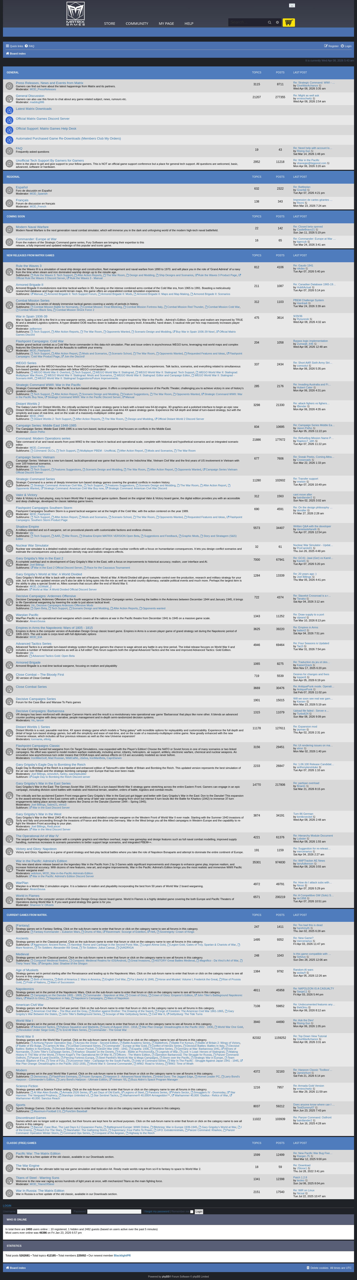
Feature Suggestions (134, 394)
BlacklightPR (122, 1255)
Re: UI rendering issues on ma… (313, 745)
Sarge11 (302, 991)
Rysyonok (303, 319)
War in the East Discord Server (49, 807)
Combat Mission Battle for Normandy (54, 306)
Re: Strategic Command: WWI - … (314, 82)
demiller (302, 510)
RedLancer (53, 826)
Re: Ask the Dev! (303, 1020)
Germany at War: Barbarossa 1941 (197, 1048)
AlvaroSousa (37, 621)
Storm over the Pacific (174, 1057)
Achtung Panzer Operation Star (51, 1042)
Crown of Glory (136, 995)
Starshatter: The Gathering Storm (85, 1130)
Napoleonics (25, 989)
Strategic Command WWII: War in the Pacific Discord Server (83, 397)
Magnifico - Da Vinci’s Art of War (217, 960)
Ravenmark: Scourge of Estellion (124, 931)
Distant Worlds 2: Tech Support (50, 418)
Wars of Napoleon (116, 998)
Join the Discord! (73, 356)
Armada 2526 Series (74, 1092)
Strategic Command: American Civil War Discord (136, 488)
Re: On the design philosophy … (312, 507)
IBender (302, 406)
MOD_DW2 (37, 415)
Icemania (36, 739)
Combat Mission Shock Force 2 (73, 309)
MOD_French (38, 206)
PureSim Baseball (74, 1111)
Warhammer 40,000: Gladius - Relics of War (200, 1095)
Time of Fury (55, 1060)
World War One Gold (228, 1026)
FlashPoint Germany (63, 1076)
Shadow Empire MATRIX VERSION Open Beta (109, 535)
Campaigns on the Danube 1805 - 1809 (55, 995)
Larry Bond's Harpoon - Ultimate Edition (81, 1079)
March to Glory (34, 998)
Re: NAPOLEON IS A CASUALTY (313, 988)
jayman (301, 729)
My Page (166, 23)
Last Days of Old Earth (104, 1092)
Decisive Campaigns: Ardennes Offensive (46, 596)
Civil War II (157, 1014)
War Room (70, 535)
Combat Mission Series (33, 300)
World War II (25, 1036)
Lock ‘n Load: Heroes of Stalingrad (202, 1051)
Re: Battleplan (301, 186)
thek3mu (302, 1007)
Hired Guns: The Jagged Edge (173, 1076)
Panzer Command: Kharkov (203, 1130)
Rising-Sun (303, 150)
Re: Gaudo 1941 (303, 265)
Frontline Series (161, 1048)
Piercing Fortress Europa (77, 1057)
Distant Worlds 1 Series (33, 727)
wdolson (36, 873)
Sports (20, 1105)
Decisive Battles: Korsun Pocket (73, 1048)
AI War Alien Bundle (44, 1092)
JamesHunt (304, 1072)
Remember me (182, 1211)
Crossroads (304, 459)
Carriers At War (54, 1045)
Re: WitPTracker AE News (309, 860)
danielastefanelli (307, 529)
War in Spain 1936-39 (31, 316)
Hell (151, 931)
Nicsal (300, 1193)
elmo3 (62, 804)
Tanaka (301, 598)
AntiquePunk (304, 689)
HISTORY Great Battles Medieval (173, 960)
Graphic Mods (189, 535)
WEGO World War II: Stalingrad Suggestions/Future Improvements (76, 378)
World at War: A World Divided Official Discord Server (63, 589)
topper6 (301, 677)
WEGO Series (26, 363)
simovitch (53, 773)
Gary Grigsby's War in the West (38, 814)
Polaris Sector (179, 1092)
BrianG (301, 786)
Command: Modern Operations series (43, 438)
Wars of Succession (61, 982)
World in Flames (27, 896)
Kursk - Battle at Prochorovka (134, 1051)
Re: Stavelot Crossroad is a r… (312, 595)
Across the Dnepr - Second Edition (95, 1042)
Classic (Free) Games (21, 1143)
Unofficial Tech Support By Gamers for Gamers (50, 160)
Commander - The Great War (107, 1029)
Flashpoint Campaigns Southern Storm (44, 508)
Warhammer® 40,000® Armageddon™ (145, 1095)
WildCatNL (72, 757)
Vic (31, 532)
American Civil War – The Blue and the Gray (58, 1011)
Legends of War (166, 1051)
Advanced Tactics (42, 1026)
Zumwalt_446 (305, 343)
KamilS (301, 560)
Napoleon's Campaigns (86, 998)
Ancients (22, 938)
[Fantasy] (22, 925)
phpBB (165, 1276)
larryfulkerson (305, 863)
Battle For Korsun (181, 1042)
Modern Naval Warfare (32, 227)
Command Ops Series (75, 1133)
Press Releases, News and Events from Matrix (49, 83)
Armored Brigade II (29, 285)
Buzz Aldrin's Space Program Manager (153, 1079)
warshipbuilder (78, 773)
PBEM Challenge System (308, 300)
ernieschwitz (304, 98)
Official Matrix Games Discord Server (43, 118)
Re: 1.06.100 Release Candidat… (313, 764)
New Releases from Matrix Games (30, 255)
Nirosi (300, 885)
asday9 (301, 972)
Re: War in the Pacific (306, 160)
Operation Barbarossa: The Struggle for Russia (182, 1054)
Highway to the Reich (140, 1133)
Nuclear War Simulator (32, 545)
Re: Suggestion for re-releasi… (312, 848)
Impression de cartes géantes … (312, 199)
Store (109, 23)
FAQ (19, 148)
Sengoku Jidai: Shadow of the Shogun (62, 963)
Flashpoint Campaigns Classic (38, 746)
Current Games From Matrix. (27, 915)
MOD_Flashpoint (40, 350)
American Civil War (30, 1005)
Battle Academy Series (135, 1042)
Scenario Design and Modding (151, 331)
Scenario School (120, 353)
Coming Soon (16, 216)
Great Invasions (139, 960)
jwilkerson (36, 328)
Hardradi (302, 303)
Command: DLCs (42, 450)
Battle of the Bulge (28, 1045)
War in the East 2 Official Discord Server (56, 567)
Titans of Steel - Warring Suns (37, 1178)
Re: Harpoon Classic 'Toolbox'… (312, 1069)
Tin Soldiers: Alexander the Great (56, 947)
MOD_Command (40, 447)
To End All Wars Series (71, 1029)
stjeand (301, 617)
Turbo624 (303, 713)
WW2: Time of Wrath (179, 1063)
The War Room (114, 275)
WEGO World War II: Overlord (50, 372)
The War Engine (27, 1165)
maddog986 (37, 102)
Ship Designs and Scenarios (174, 275)
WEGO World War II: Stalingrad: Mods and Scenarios (78, 375)
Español (22, 187)
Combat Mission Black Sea (34, 309)
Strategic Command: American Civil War (56, 485)
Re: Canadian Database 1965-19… (314, 284)
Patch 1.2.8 (300, 1177)
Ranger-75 (303, 1156)
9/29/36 (297, 316)
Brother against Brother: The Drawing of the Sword (121, 1011)
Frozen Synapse (90, 1076)
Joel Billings (37, 564)
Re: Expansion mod (305, 726)
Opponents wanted (152, 608)
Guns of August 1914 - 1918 (118, 1026)
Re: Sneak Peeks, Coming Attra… (313, 456)
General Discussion (30, 96)
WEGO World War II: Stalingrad (113, 372)
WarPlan (22, 883)
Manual (36, 293)
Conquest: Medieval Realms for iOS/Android (97, 960)
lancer (40, 720)
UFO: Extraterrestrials (168, 1130)
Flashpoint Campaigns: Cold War (40, 341)
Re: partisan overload (306, 783)
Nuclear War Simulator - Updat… (313, 545)
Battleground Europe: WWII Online (126, 1127)
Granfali (302, 189)
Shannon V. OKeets (42, 904)
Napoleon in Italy (58, 998)
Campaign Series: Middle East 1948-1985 (46, 425)
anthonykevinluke (307, 767)
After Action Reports (88, 275)
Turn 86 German (303, 813)
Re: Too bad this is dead (308, 925)
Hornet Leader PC (207, 1076)
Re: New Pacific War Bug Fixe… (312, 1153)
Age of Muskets (27, 970)
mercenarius (304, 851)
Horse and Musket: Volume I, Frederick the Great (186, 979)
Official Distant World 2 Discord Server (179, 418)
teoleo (300, 1180)
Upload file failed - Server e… (311, 710)
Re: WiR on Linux (304, 1190)
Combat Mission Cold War (222, 306)
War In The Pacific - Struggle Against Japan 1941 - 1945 (202, 1060)
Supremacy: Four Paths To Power (130, 1130)
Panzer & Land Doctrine (43, 1057)
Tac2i (300, 646)
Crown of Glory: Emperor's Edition (171, 995)
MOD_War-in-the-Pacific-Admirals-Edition (68, 873)
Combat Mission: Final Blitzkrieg (101, 306)
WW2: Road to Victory (149, 1063)
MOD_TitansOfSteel (42, 1184)
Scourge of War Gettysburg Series (124, 1014)
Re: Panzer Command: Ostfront (312, 1117)
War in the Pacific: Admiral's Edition (41, 861)
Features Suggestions (66, 469)
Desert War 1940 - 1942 (111, 1048)
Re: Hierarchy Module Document (313, 835)
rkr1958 (301, 898)
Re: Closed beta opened (308, 226)
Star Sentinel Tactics (104, 1095)
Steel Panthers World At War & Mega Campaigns (127, 1057)
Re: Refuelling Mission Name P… (313, 437)
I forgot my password (156, 1211)
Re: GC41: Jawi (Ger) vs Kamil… (313, 557)
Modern (21, 1070)
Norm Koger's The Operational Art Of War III (83, 1054)
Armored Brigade (28, 662)
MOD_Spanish (39, 193)
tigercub (302, 241)
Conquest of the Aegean (108, 1133)
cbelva (84, 757)
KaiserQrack (304, 665)
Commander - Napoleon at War (103, 995)
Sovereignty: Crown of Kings (175, 931)
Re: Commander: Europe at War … (314, 238)
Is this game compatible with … (312, 953)
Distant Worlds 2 (28, 404)
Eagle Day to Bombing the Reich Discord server (59, 776)
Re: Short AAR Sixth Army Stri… (312, 362)
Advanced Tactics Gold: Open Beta (52, 655)
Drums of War (91, 931)
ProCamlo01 (304, 548)
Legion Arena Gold (153, 944)
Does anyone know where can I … (314, 1104)
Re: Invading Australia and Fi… (312, 384)
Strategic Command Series (35, 479)
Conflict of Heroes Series (165, 1045)
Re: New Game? (303, 937)
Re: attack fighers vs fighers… (311, 403)
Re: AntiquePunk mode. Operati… (313, 686)
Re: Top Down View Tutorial (310, 1036)
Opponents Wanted (116, 331)
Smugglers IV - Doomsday (208, 1092)
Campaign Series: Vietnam (35, 457)
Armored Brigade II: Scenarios (210, 293)
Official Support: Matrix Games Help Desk (46, 128)
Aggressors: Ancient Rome (48, 944)
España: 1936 (139, 1048)
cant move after (302, 494)
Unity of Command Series (149, 1060)
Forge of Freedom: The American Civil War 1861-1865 (189, 1011)
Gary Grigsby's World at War (217, 1127)
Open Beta (38, 608)
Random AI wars (303, 969)
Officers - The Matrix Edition (131, 1054)
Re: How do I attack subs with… (312, 882)
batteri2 (301, 630)
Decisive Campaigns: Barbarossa (40, 711)
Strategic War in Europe (207, 1057)
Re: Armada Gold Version (308, 1085)
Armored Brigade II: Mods (115, 293)
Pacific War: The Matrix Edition (38, 1153)
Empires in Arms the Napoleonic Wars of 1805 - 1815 (54, 628)
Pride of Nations (34, 982)
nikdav (301, 268)
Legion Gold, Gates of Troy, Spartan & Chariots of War (201, 944)
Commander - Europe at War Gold (124, 1045)
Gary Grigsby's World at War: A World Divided (49, 574)
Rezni (300, 202)
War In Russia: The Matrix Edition (40, 1191)
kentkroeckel (304, 816)
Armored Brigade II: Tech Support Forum (70, 293)
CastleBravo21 (306, 229)
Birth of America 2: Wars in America (77, 979)
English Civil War (114, 979)
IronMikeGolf (39, 757)
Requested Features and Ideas (204, 353)
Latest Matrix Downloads (34, 109)
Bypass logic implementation (310, 340)
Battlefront (160, 1042)
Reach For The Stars (47, 1130)
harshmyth (303, 928)
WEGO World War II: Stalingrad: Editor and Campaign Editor (152, 375)
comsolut (302, 365)
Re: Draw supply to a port (308, 614)
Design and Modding (140, 275)
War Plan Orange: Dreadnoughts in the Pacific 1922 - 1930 (176, 1026)
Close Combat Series (31, 687)
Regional (13, 176)
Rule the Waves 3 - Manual (85, 278)
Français (22, 200)
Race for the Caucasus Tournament (107, 567)
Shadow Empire (27, 526)
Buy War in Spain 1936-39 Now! (194, 331)
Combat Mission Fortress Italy (142, 306)
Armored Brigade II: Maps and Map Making (161, 293)
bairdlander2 (304, 497)
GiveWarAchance (307, 85)
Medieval (22, 954)
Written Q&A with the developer (312, 526)
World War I (24, 1020)
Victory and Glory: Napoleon (36, 849)
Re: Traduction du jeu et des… (311, 662)
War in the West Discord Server (49, 829)
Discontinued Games (31, 1118)
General (13, 72)
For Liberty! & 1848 (140, 979)
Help (189, 23)
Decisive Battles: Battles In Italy (203, 1045)
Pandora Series (156, 1092)
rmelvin (301, 481)
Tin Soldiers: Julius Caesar (97, 947)
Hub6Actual (304, 287)
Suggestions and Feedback (159, 535)
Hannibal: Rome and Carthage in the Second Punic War (103, 944)
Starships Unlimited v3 (74, 1095)
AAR (55, 535)
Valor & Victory (26, 495)
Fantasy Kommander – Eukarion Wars (55, 931)
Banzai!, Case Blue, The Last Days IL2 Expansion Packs (66, 1127)
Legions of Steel (132, 1092)
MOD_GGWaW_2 (41, 586)
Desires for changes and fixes (311, 674)
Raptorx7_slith (305, 440)
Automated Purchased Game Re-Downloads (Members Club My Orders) (68, 138)
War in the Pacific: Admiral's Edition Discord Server (61, 876)
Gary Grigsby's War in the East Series (43, 783)
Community (137, 23)
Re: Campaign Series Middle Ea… (314, 425)
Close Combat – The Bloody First (40, 674)
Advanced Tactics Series (33, 643)
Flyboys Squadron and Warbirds (78, 1026)
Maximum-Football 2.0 (45, 1111)
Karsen (301, 701)
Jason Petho (37, 431)
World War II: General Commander (109, 1063)
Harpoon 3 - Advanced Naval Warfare (127, 1076)
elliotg (47, 739)
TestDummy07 (305, 1107)
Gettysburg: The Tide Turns (184, 1014)
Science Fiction (27, 1086)
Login (7, 1205)
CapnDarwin (114, 757)
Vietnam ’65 (117, 1079)
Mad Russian (56, 757)
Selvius (301, 956)
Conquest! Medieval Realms (49, 960)
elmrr (300, 748)
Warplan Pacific (27, 615)
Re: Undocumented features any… (314, 1004)
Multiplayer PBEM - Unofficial (96, 450)
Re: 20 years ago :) (305, 573)
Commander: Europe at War (36, 239)
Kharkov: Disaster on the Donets (92, 1051)
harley (63, 773)
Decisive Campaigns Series (36, 699)
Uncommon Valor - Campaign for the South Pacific (98, 1060)
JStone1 (302, 1168)
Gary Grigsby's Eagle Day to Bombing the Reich (51, 764)
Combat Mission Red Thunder (184, 306)
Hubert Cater (305, 387)
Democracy (38, 1076)
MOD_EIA (36, 637)
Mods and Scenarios (93, 353)
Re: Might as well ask (306, 95)
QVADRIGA (125, 947)
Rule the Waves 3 (29, 266)
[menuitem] (29, 46)
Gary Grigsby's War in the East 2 (39, 558)
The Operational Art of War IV (37, 836)
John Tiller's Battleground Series (80, 1014)
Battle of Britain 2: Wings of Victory (217, 1042)
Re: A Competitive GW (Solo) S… (313, 895)
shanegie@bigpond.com (312, 163)
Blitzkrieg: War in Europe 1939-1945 (173, 1127)
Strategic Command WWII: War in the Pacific (48, 385)
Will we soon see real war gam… (313, 698)
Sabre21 (52, 804)
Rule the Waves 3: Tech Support (51, 275)
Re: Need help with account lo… (312, 147)
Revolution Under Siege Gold (35, 1029)
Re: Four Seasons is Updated (311, 643)
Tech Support (40, 331)
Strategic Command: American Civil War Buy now (72, 488)
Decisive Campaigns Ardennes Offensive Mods (64, 605)
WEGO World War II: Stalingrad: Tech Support (164, 372)
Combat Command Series (83, 1045)
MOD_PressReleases (43, 89)
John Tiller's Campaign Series (50, 1051)
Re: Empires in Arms (305, 627)
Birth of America (41, 979)
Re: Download (301, 1165)
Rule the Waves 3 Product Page (216, 275)
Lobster (301, 838)
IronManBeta (97, 757)
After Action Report (64, 353)
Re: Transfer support (305, 478)
